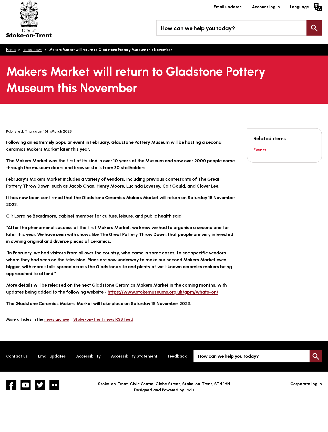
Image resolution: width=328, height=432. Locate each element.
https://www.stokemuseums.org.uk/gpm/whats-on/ (163, 292)
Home (11, 50)
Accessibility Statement (134, 356)
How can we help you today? (198, 28)
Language (299, 6)
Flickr (54, 385)
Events (259, 149)
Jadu (189, 389)
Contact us (17, 356)
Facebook (11, 385)
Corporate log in (306, 383)
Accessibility (88, 356)
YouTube (25, 385)
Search (314, 28)
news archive (56, 319)
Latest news (32, 50)
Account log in (266, 6)
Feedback (177, 356)
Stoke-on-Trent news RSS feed (103, 319)
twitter (40, 385)
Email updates (228, 6)
